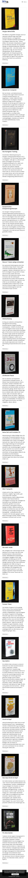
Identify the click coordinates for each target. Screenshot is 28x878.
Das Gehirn (5, 661)
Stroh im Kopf (6, 719)
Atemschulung (7, 319)
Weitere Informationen (20, 872)
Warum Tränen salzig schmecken (13, 262)
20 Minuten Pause (8, 375)
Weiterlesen (5, 63)
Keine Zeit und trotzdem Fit (11, 432)
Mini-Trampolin (7, 489)
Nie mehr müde (7, 547)
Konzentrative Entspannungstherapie (9, 207)
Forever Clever (7, 604)
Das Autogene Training (9, 152)
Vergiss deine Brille (8, 31)
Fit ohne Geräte (7, 833)
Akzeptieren (15, 874)
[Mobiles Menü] (24, 2)
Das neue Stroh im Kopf (10, 778)
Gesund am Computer (9, 90)
